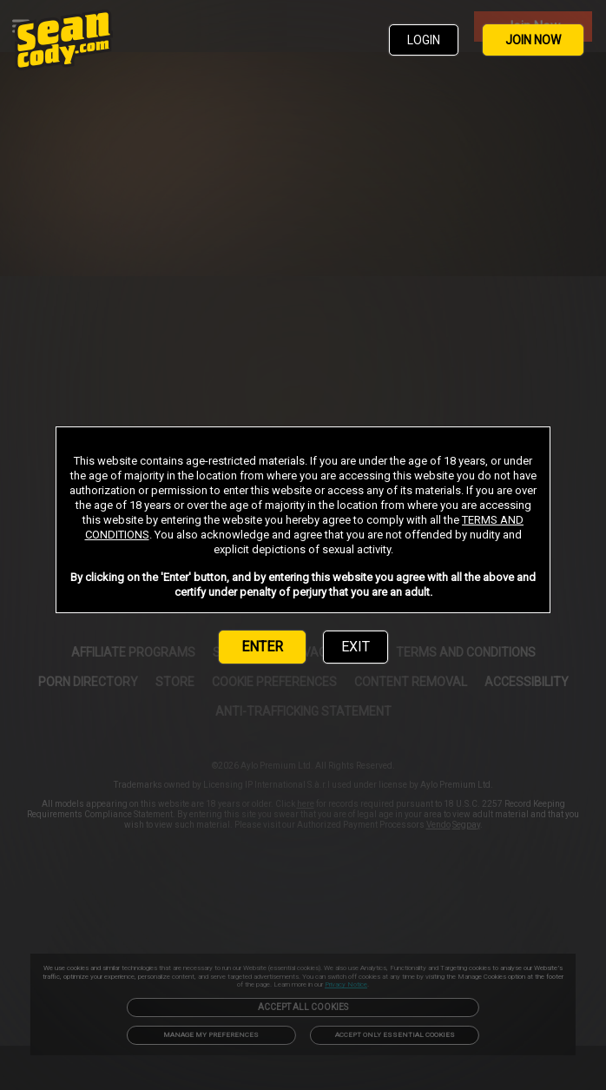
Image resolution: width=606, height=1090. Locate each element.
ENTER (262, 646)
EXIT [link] (355, 646)
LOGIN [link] (423, 40)
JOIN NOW (533, 40)
